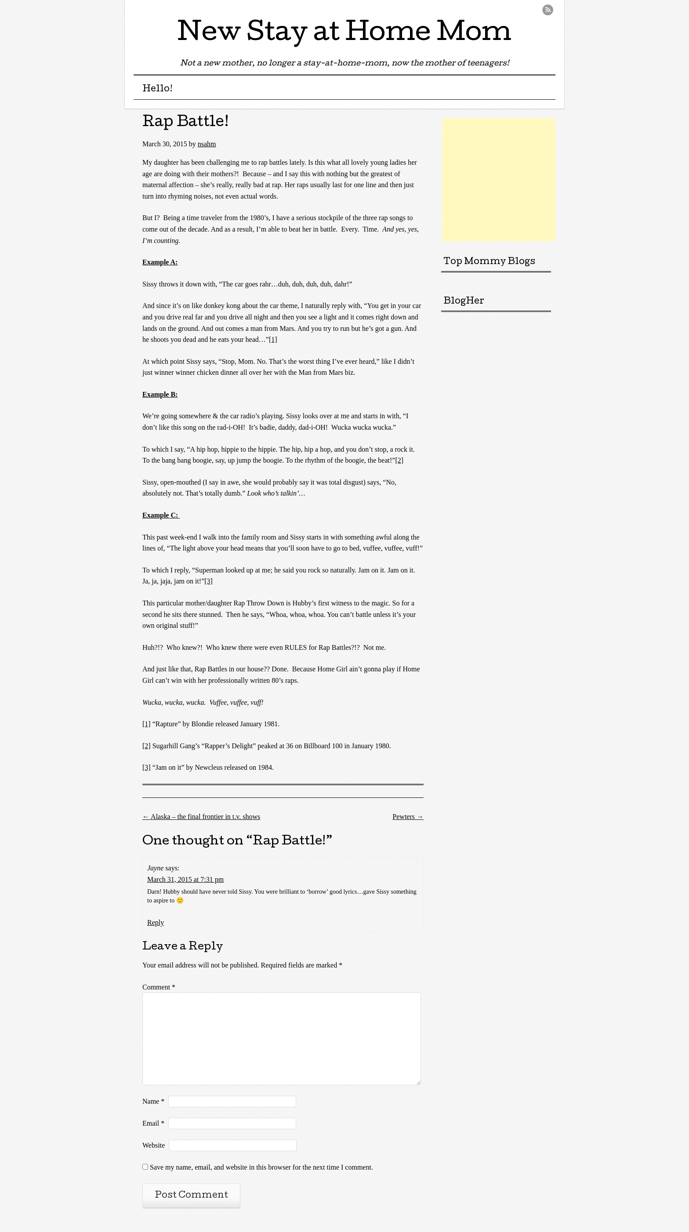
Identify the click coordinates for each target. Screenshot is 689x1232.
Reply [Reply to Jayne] (155, 922)
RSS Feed (547, 9)
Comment (158, 987)
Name (153, 1101)
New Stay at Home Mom (344, 35)
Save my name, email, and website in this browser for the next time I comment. (261, 1167)
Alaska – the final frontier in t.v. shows (201, 816)
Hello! (157, 89)
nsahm (207, 144)
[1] (273, 339)
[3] (208, 581)
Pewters (408, 816)
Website (153, 1145)
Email (153, 1123)
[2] (399, 460)
